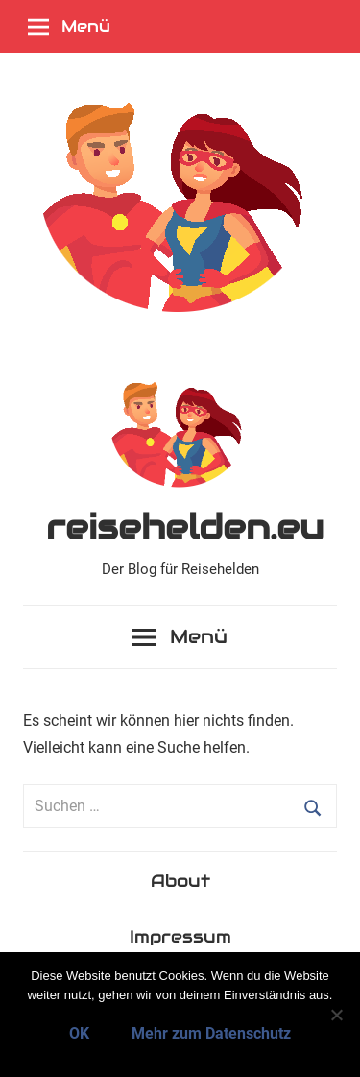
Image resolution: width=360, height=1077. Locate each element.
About (180, 881)
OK (79, 1033)
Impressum (180, 936)
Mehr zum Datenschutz (211, 1033)
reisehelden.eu (185, 527)
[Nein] (336, 1014)
